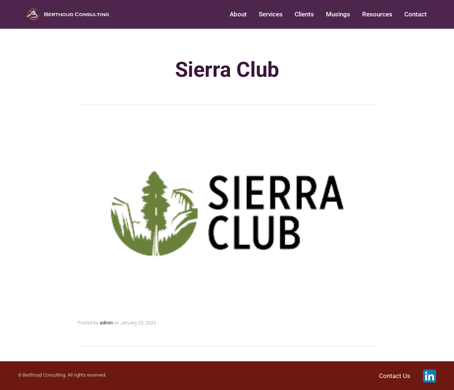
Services (271, 14)
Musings (338, 14)
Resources (377, 14)
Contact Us (394, 376)
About (238, 14)
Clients (304, 14)
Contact (415, 14)
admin (106, 322)
